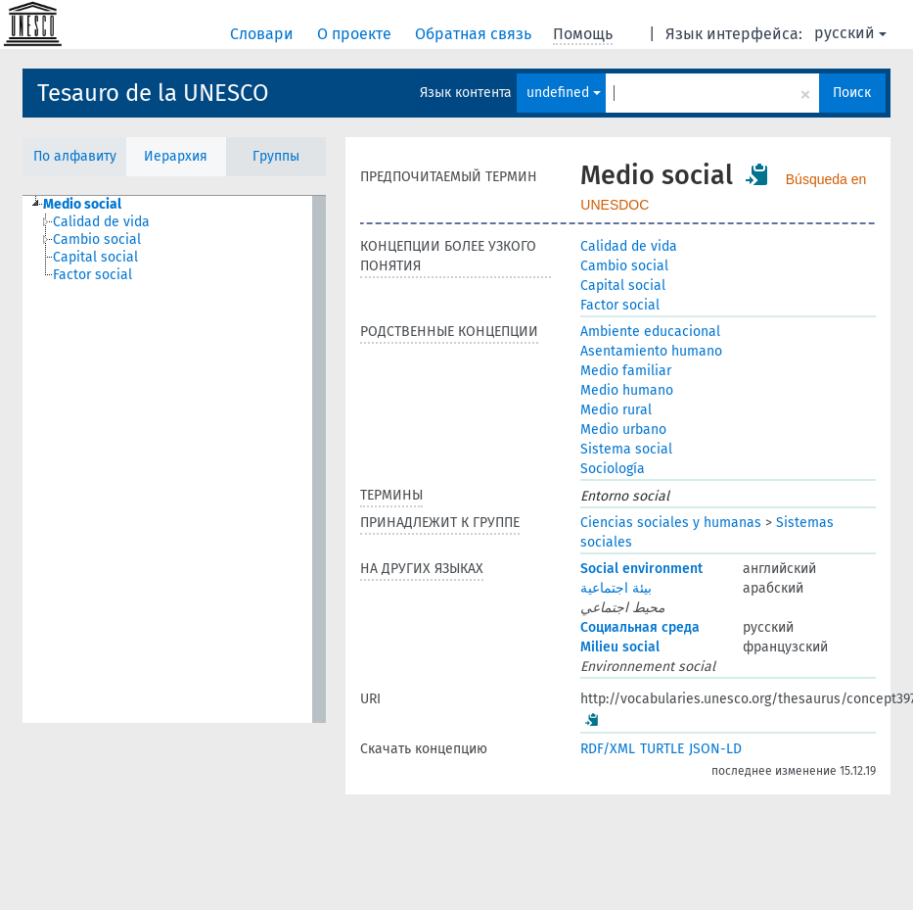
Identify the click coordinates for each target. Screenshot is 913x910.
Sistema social (626, 449)
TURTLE (662, 749)
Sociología (612, 468)
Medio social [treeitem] (82, 204)
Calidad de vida (628, 246)
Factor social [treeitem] (92, 274)
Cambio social (624, 266)
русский (850, 33)
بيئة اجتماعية (616, 588)
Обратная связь (475, 33)
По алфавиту (74, 156)
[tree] (174, 459)
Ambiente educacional (650, 331)
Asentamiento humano (651, 351)
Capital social (622, 285)
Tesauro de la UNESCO (153, 93)
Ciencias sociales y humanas (670, 522)
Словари (263, 33)
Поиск (852, 92)
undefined (563, 92)
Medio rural (616, 410)
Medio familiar (625, 370)
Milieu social (620, 647)
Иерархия (175, 156)
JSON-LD (715, 749)
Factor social (620, 305)
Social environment (641, 568)
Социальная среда (640, 627)
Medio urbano (623, 429)
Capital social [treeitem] (95, 257)
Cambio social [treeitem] (97, 239)
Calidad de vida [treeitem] (101, 222)
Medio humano (626, 390)
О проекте (356, 33)
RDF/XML (607, 749)
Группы (275, 156)
